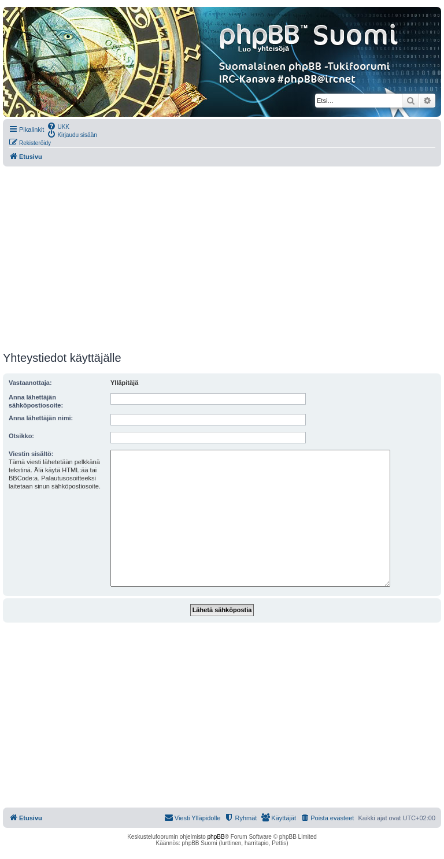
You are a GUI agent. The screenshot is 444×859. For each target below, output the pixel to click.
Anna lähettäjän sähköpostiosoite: (36, 401)
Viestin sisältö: (31, 453)
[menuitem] (58, 126)
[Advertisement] (222, 259)
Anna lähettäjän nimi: (41, 417)
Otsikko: (21, 435)
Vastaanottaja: (30, 382)
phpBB (216, 837)
